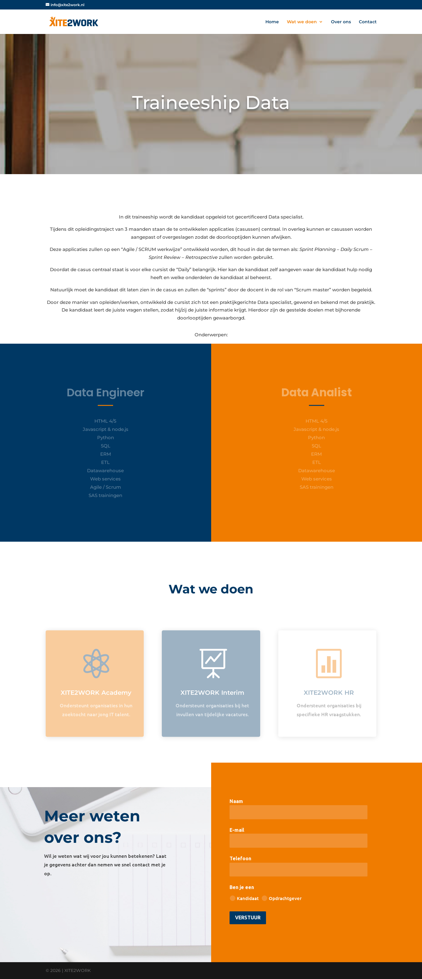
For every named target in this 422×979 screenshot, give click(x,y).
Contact (368, 22)
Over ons (341, 22)
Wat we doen (302, 22)
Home (272, 22)
